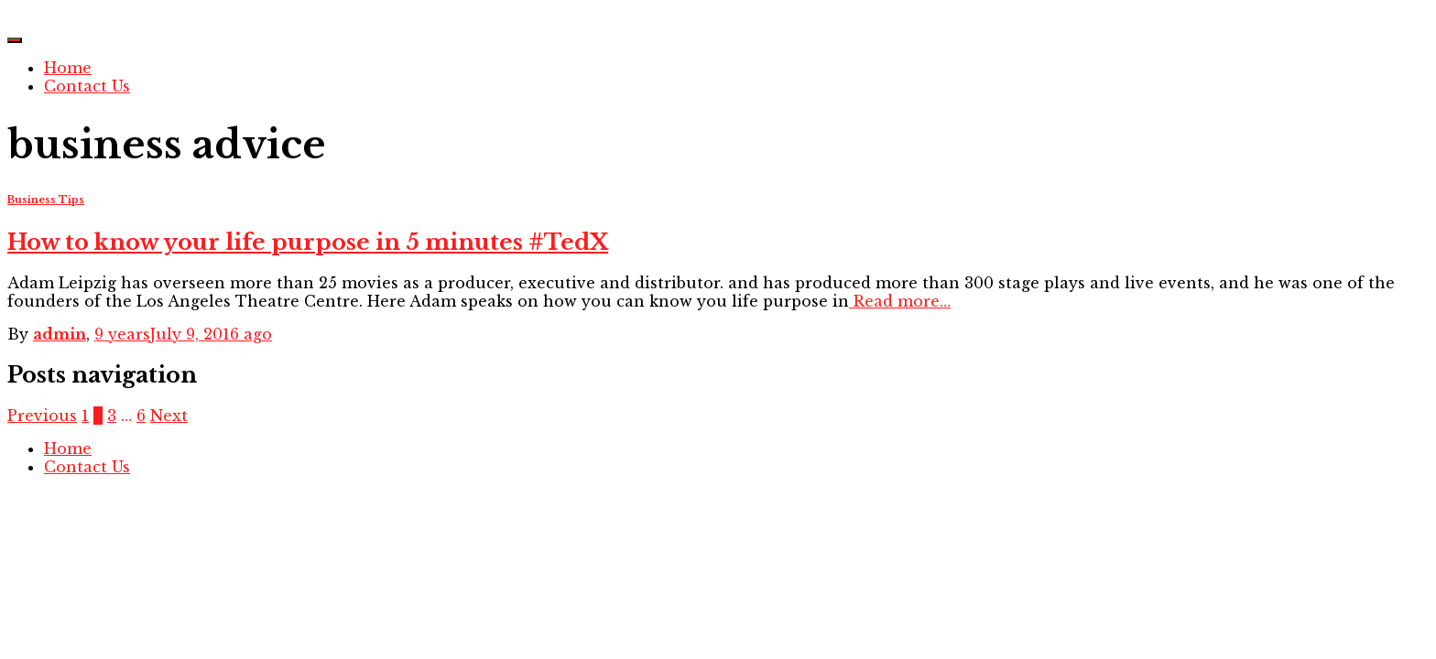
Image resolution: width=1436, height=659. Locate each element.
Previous (42, 415)
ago (183, 334)
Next (169, 415)
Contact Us (87, 86)
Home (68, 68)
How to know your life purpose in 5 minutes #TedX (307, 242)
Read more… (900, 301)
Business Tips (45, 200)
